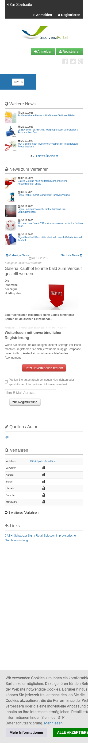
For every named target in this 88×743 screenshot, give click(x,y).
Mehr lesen (53, 723)
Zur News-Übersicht (45, 156)
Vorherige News (17, 255)
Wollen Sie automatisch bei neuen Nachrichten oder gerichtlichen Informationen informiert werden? (39, 382)
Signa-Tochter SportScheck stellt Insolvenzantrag (44, 195)
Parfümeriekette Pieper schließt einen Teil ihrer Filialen (46, 115)
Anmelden (42, 15)
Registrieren (69, 15)
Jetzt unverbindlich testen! (44, 368)
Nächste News (71, 255)
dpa (7, 437)
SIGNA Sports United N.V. (42, 461)
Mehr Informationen (26, 732)
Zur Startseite (19, 5)
